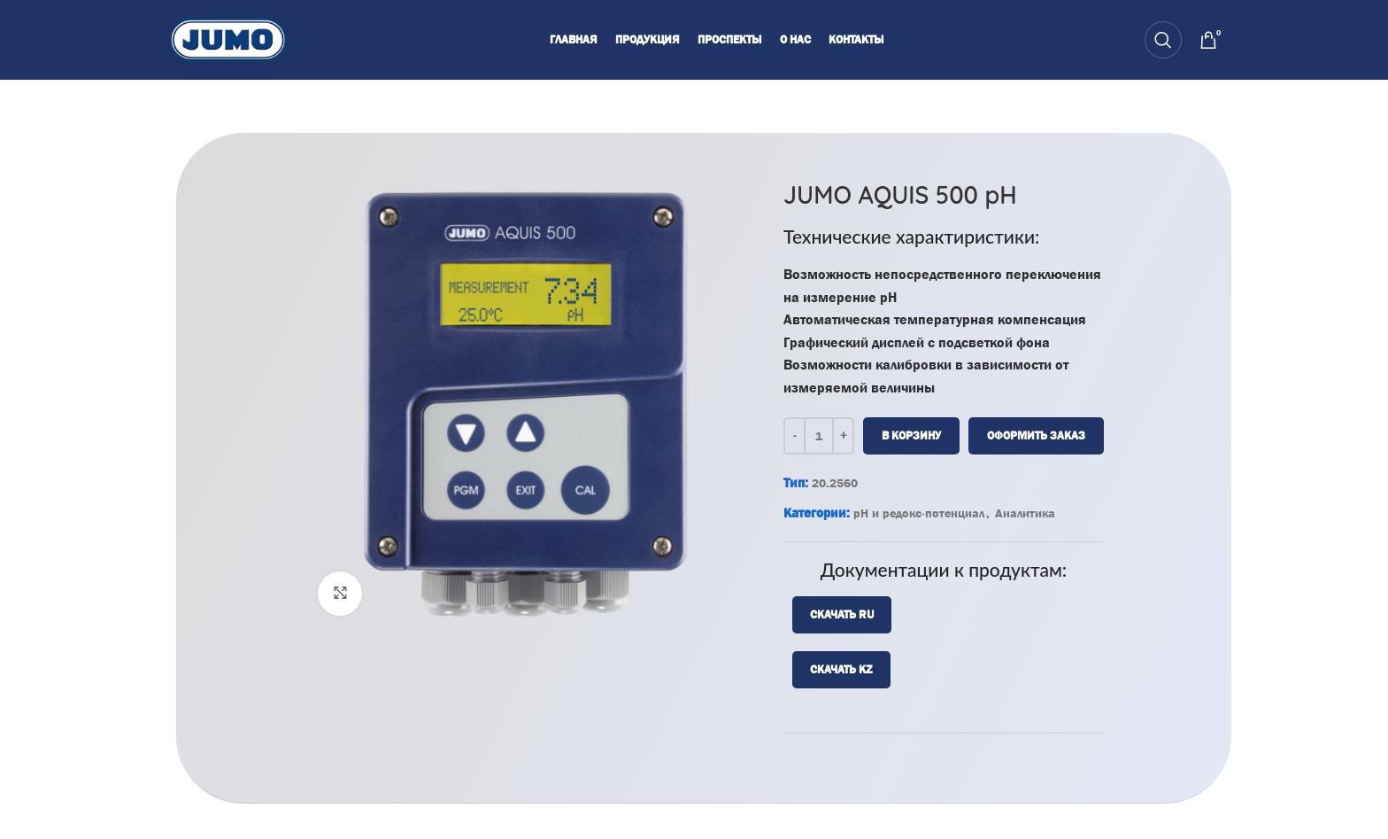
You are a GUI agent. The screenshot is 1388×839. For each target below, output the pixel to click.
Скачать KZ (841, 668)
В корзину (911, 434)
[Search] (1163, 40)
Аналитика (1025, 512)
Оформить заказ (1036, 434)
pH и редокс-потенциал (918, 512)
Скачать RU (842, 613)
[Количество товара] (819, 435)
